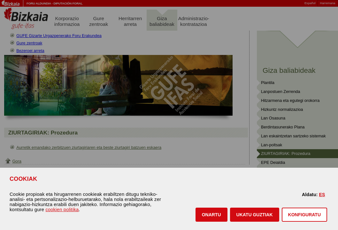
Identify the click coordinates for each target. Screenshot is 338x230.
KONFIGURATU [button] (304, 214)
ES (322, 194)
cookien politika (62, 209)
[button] (211, 215)
